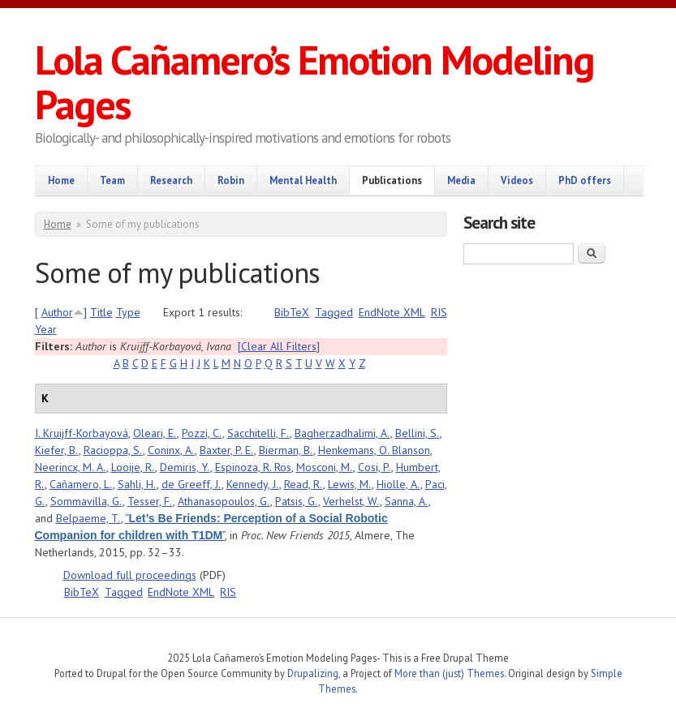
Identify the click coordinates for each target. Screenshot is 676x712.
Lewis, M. (350, 484)
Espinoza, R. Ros (253, 467)
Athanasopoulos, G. (224, 501)
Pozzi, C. (202, 433)
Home (61, 180)
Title (101, 312)
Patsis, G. (296, 501)
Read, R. (303, 484)
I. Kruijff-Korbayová (81, 433)
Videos (517, 180)
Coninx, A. (171, 450)
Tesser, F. (150, 501)
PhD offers (584, 180)
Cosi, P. (374, 467)
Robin (230, 180)
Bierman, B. (286, 450)
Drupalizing (312, 673)
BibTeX (291, 312)
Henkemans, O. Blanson (374, 450)
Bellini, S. (417, 433)
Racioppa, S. (113, 450)
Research (171, 180)
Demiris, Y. (185, 467)
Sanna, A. (406, 501)
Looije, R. (133, 467)
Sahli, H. (137, 484)
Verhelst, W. (351, 501)
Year (46, 329)
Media (461, 180)
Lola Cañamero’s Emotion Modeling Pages (314, 82)
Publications (392, 180)
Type (128, 312)
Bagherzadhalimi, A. (342, 433)
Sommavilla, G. (86, 501)
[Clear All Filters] (279, 346)
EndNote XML (392, 312)
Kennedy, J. (252, 484)
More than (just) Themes (449, 673)
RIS (439, 312)
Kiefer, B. (57, 450)
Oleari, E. (155, 433)
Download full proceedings (129, 575)
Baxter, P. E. (227, 450)
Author (57, 312)
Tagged (334, 312)
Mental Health (303, 180)
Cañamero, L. (81, 484)
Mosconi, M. (324, 467)
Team (112, 180)
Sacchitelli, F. (258, 433)
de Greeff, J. (191, 484)
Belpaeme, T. (88, 518)
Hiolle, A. (398, 484)
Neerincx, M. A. (70, 467)
